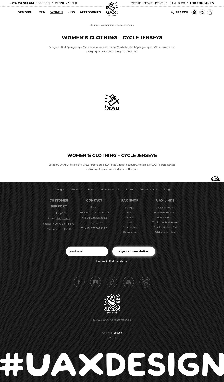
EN (62, 3)
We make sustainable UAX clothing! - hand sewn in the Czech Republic (91, 25)
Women (56, 12)
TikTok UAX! (112, 282)
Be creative (129, 232)
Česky (106, 333)
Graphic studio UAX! (165, 227)
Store (129, 189)
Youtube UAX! (128, 282)
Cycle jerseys (124, 25)
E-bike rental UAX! (165, 232)
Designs (25, 12)
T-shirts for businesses (165, 222)
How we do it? (110, 189)
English (118, 333)
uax (96, 25)
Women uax (107, 25)
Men (42, 12)
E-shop (75, 189)
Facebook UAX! (79, 282)
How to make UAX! (165, 212)
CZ (56, 3)
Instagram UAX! (95, 282)
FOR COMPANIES (202, 3)
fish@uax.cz (63, 218)
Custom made (148, 189)
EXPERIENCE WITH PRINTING (149, 3)
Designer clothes (165, 207)
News (90, 189)
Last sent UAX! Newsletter (112, 261)
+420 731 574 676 (22, 3)
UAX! (173, 3)
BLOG (181, 3)
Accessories (90, 12)
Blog (167, 189)
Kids (71, 12)
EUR (74, 3)
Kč (67, 3)
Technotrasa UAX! (144, 282)
